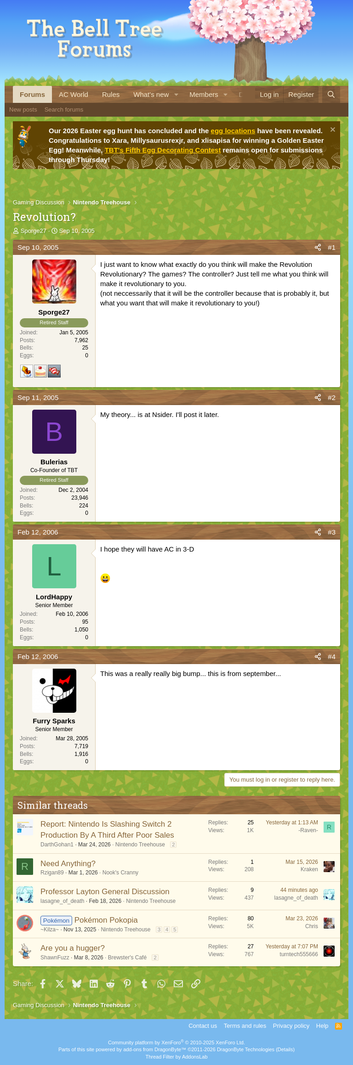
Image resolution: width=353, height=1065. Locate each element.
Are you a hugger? (72, 948)
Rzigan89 (52, 872)
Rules (111, 94)
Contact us (202, 1025)
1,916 (81, 754)
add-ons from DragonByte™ (154, 1049)
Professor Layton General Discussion (105, 891)
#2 (332, 397)
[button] (176, 94)
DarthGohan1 (57, 844)
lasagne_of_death (62, 901)
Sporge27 (33, 230)
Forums (32, 94)
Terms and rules (245, 1025)
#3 (332, 532)
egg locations (233, 131)
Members (203, 94)
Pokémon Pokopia (106, 920)
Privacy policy (291, 1025)
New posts (23, 109)
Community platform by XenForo (176, 1042)
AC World (73, 94)
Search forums (64, 109)
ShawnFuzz (54, 957)
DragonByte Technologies (245, 1049)
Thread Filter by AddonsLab (176, 1056)
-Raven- (308, 830)
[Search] (331, 94)
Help (322, 1025)
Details (285, 1049)
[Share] (318, 247)
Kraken (309, 869)
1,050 (81, 629)
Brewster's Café (127, 957)
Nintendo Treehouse (140, 844)
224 (83, 505)
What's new (151, 94)
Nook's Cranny (120, 872)
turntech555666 (299, 954)
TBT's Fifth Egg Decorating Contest (163, 150)
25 (85, 347)
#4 (332, 656)
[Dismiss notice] (332, 130)
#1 (332, 247)
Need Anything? (68, 863)
